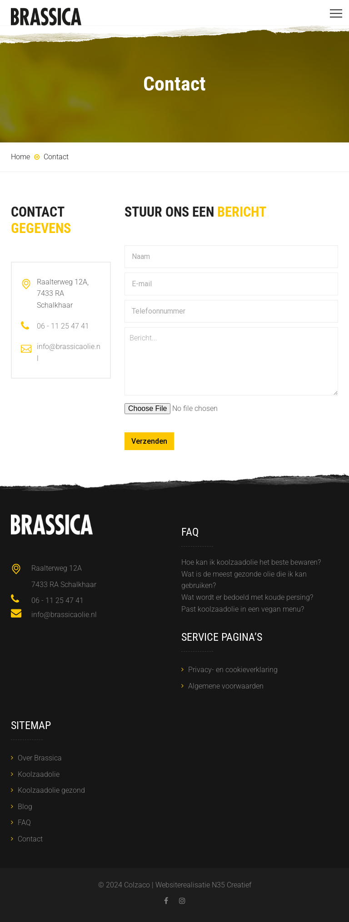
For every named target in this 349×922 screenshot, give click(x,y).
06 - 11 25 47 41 (63, 326)
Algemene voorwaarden (226, 686)
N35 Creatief (231, 885)
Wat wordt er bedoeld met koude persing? (247, 597)
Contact (30, 839)
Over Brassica (40, 758)
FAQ (24, 822)
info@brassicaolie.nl (64, 614)
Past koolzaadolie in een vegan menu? (242, 609)
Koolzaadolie (39, 774)
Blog (25, 806)
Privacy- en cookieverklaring (233, 669)
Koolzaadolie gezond (51, 790)
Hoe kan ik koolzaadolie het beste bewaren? (251, 562)
